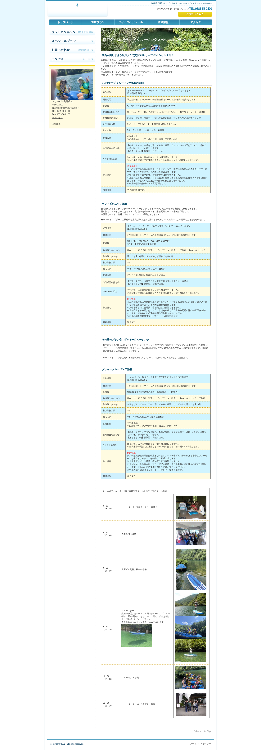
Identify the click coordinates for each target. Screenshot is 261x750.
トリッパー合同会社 (77, 10)
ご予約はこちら (195, 14)
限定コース (72, 32)
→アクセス (57, 117)
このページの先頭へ (202, 731)
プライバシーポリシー (200, 744)
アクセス (72, 59)
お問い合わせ (72, 50)
